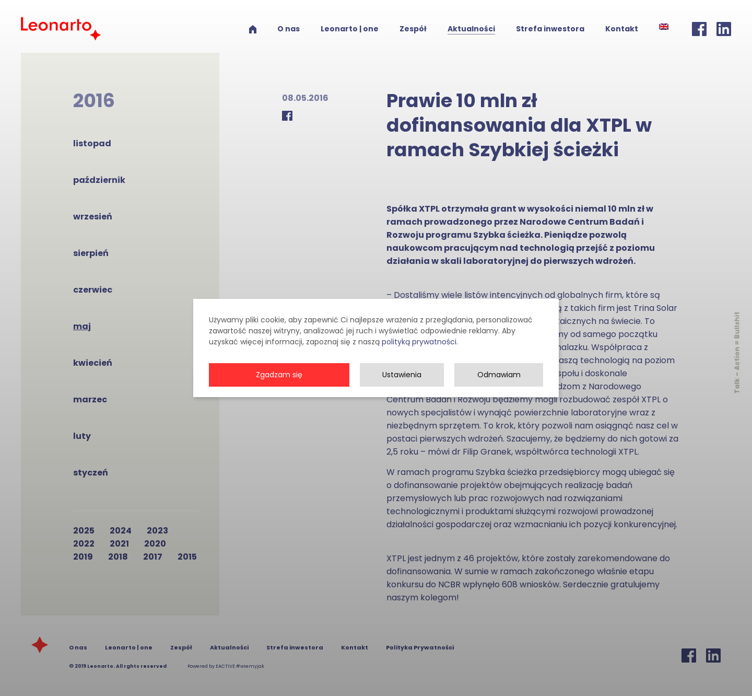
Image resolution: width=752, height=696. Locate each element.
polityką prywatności (419, 364)
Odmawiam (499, 397)
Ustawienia (401, 397)
